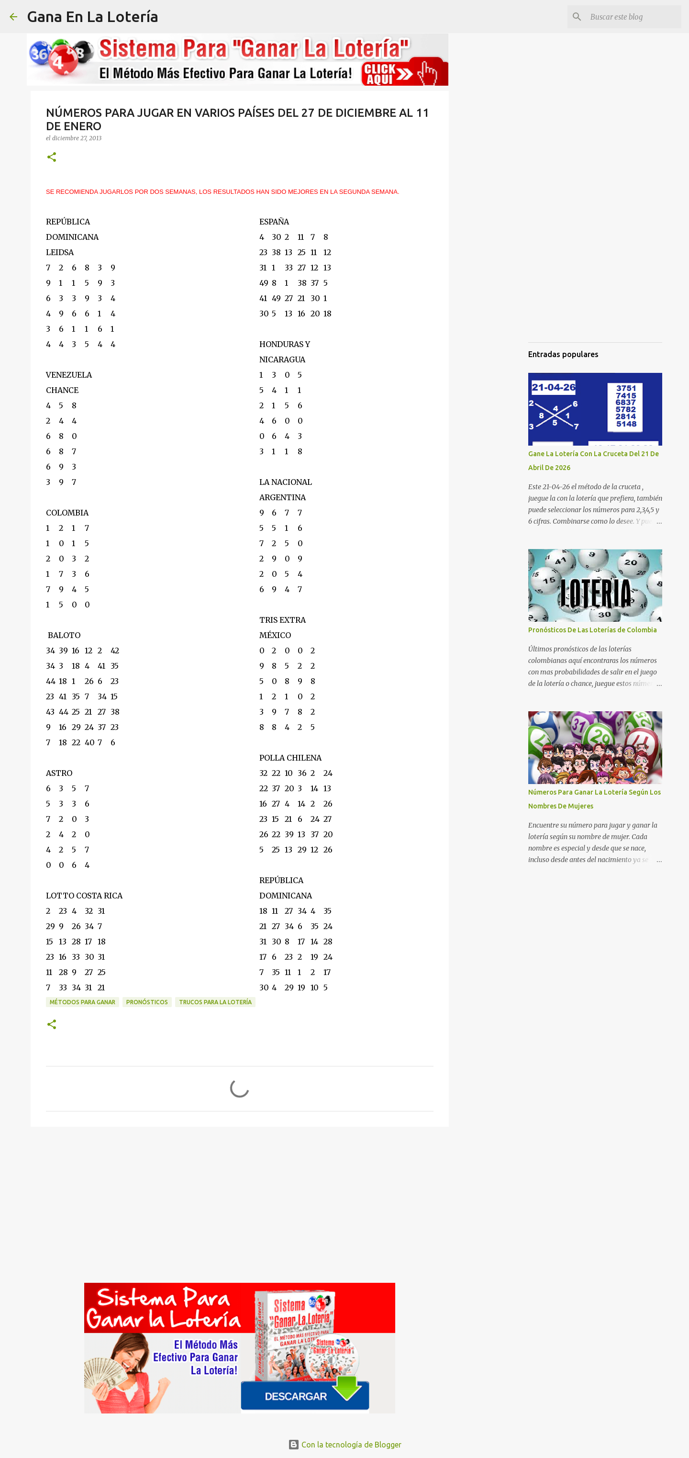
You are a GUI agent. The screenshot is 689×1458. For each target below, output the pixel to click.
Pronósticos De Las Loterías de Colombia (592, 630)
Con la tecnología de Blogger (344, 1444)
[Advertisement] (240, 1208)
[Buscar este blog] (631, 16)
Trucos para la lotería (215, 1002)
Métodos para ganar (82, 1002)
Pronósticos (147, 1002)
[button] (51, 157)
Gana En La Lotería (92, 16)
